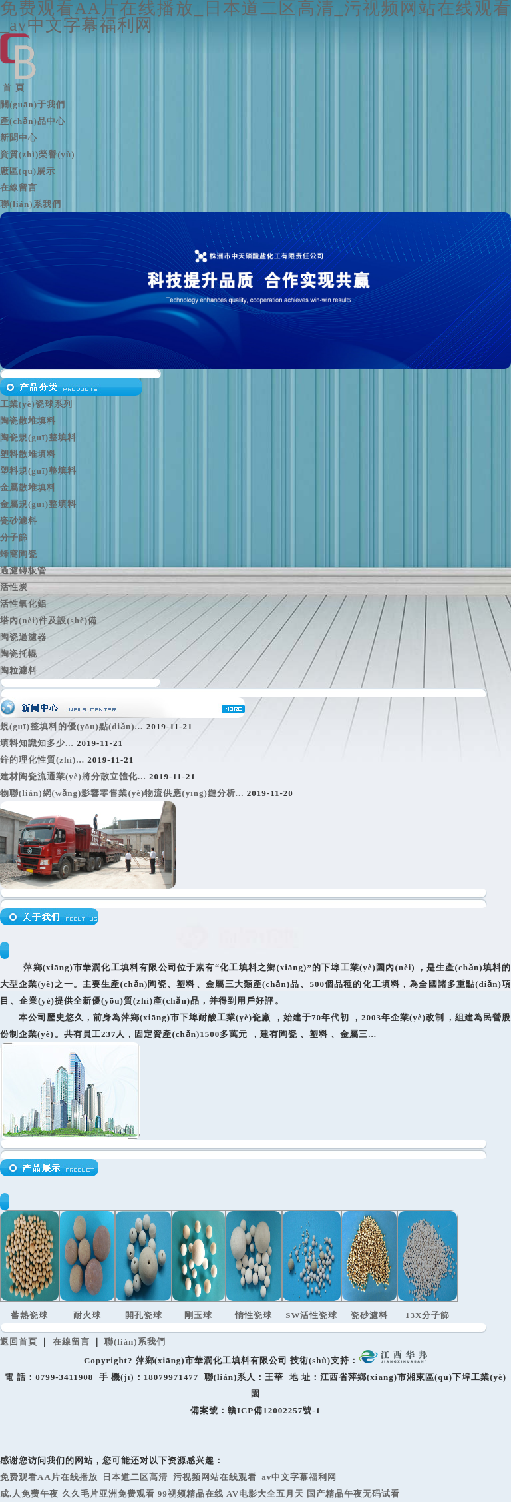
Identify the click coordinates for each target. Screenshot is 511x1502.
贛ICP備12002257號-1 (274, 1410)
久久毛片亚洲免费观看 (108, 1494)
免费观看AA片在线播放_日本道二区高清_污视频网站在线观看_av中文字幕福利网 (168, 1477)
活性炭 (14, 587)
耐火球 (87, 1315)
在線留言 (18, 187)
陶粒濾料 (18, 670)
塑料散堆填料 (28, 454)
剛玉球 (198, 1315)
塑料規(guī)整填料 (38, 471)
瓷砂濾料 (18, 521)
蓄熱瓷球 (29, 1315)
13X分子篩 (427, 1315)
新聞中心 (18, 138)
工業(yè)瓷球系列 (36, 404)
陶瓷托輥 (18, 654)
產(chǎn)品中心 (32, 121)
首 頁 (12, 88)
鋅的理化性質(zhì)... (42, 760)
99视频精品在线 (191, 1494)
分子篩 (14, 537)
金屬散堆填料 (28, 487)
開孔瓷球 (143, 1315)
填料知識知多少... (37, 743)
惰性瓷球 (253, 1315)
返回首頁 (18, 1342)
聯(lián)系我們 (30, 204)
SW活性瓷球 (311, 1315)
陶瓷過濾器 (23, 637)
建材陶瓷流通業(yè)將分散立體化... (73, 776)
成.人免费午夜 (29, 1494)
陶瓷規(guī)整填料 (38, 437)
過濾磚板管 (23, 570)
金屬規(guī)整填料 (38, 504)
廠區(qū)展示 (27, 171)
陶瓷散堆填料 (28, 421)
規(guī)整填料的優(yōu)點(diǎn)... (71, 726)
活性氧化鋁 (23, 604)
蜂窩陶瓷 (18, 554)
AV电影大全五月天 (265, 1494)
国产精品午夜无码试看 (353, 1494)
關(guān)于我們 (32, 104)
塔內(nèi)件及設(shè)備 (48, 620)
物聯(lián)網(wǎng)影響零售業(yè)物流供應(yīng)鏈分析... (122, 793)
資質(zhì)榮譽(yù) (37, 154)
